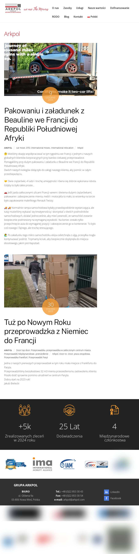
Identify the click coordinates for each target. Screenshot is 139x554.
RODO (55, 16)
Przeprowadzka (38, 350)
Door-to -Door (66, 353)
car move (20, 147)
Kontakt (78, 16)
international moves (40, 147)
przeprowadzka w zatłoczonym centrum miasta (68, 350)
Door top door (23, 350)
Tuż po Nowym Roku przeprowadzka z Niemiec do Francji (46, 331)
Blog (66, 16)
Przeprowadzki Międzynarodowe (19, 353)
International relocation (62, 147)
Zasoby (67, 8)
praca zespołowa (82, 353)
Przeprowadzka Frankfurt (16, 357)
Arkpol (8, 147)
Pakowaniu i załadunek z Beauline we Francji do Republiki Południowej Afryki (44, 124)
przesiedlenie (42, 353)
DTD (28, 147)
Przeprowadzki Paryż (38, 357)
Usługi (79, 8)
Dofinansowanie (119, 8)
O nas (55, 8)
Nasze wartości (97, 8)
